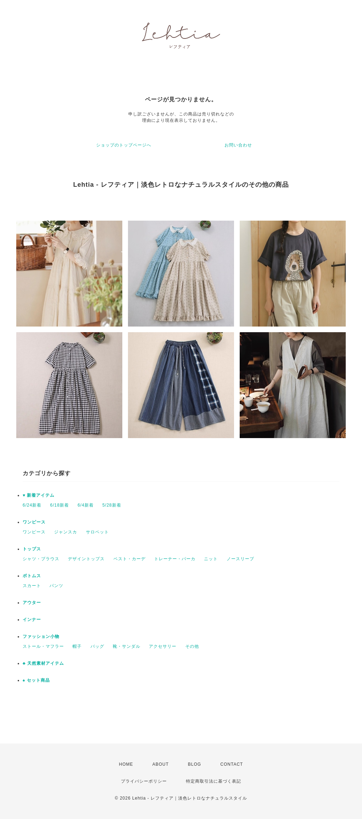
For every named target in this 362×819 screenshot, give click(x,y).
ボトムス (32, 575)
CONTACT (231, 764)
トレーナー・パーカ (174, 558)
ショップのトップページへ (123, 145)
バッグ (97, 646)
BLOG (194, 764)
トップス (32, 548)
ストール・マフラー (43, 646)
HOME (126, 764)
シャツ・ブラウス (41, 558)
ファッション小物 (41, 636)
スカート (32, 585)
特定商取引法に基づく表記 (213, 781)
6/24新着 (32, 505)
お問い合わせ (238, 145)
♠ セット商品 (36, 680)
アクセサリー (162, 646)
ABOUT (160, 764)
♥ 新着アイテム (38, 495)
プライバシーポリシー (144, 781)
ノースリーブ (240, 558)
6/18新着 (59, 505)
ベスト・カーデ (129, 558)
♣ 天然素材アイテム (43, 663)
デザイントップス (86, 558)
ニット (211, 558)
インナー (32, 619)
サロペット (97, 532)
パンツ (56, 585)
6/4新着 (85, 505)
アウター (32, 602)
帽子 (77, 646)
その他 (192, 646)
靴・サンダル (126, 646)
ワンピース (34, 522)
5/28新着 (111, 505)
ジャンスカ (65, 532)
